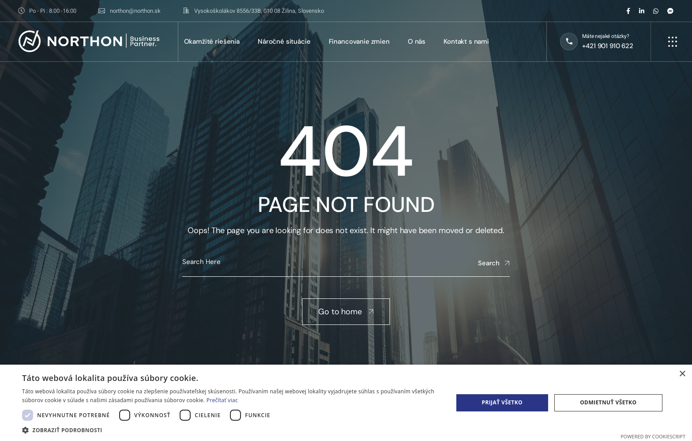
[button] (231, 430)
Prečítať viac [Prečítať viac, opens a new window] (222, 400)
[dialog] (346, 403)
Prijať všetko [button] (502, 402)
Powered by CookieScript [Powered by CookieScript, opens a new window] (653, 436)
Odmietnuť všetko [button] (608, 402)
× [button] (682, 374)
